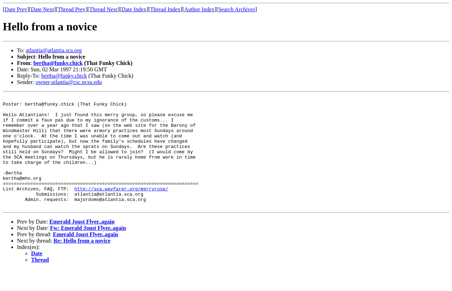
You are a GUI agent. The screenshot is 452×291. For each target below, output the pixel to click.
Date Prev (16, 9)
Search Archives (236, 9)
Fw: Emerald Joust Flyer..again (88, 250)
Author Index (199, 9)
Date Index (134, 9)
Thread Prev (71, 9)
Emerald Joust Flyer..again (81, 244)
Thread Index (165, 9)
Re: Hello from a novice (82, 263)
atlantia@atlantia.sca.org (54, 50)
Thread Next (103, 9)
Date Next (42, 9)
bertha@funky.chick (58, 63)
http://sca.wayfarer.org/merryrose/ (121, 207)
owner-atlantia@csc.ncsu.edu (69, 82)
